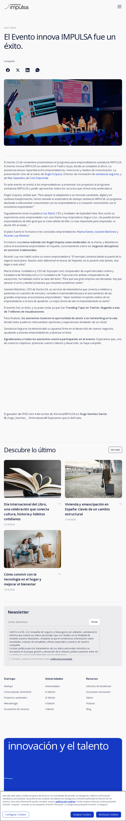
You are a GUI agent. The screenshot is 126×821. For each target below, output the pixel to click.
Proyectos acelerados (15, 697)
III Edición (50, 697)
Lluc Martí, (49, 213)
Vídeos (89, 697)
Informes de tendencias (98, 686)
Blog (88, 709)
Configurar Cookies (15, 814)
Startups (8, 686)
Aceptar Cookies (82, 814)
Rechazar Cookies (108, 814)
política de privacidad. (61, 658)
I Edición (49, 709)
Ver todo (115, 449)
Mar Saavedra (16, 178)
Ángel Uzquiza (53, 174)
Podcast (90, 703)
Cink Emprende (39, 178)
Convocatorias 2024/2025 (17, 691)
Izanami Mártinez (105, 231)
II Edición (50, 703)
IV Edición (50, 691)
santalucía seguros (107, 174)
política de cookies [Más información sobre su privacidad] (65, 801)
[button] (119, 6)
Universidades (52, 686)
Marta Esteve (85, 231)
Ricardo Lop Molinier (17, 235)
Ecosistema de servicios (16, 709)
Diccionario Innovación (98, 691)
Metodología (11, 703)
